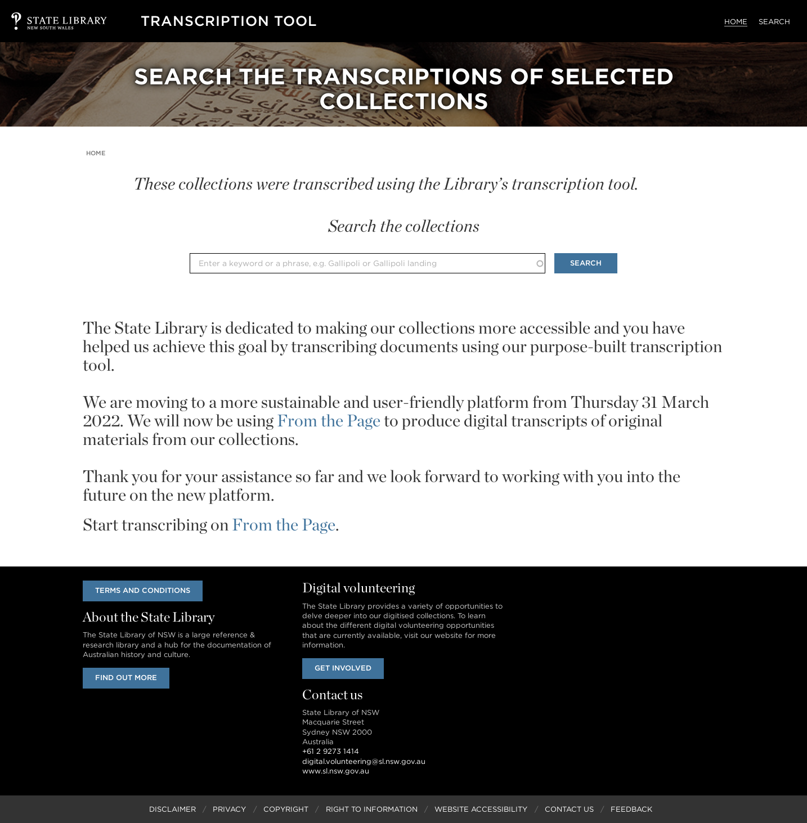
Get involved (343, 668)
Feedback (631, 809)
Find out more (126, 677)
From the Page (328, 420)
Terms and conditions (142, 590)
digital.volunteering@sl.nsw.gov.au (363, 761)
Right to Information (372, 809)
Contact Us (569, 809)
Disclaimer (172, 809)
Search (774, 21)
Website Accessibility (480, 809)
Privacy (229, 809)
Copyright (285, 809)
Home (735, 21)
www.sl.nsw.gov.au (335, 771)
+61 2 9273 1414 (330, 751)
